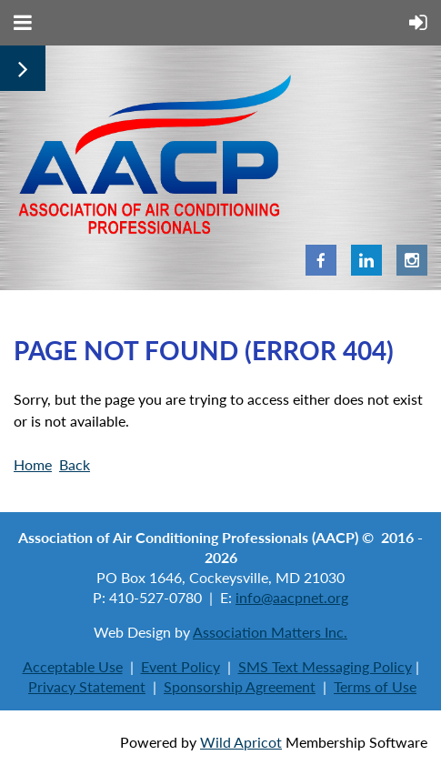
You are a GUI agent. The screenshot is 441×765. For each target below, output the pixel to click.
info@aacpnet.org (292, 597)
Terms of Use (375, 686)
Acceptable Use (73, 666)
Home (33, 464)
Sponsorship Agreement (240, 686)
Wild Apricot (241, 741)
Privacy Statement (86, 686)
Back (74, 464)
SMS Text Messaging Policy (325, 666)
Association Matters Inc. (270, 631)
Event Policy (180, 666)
